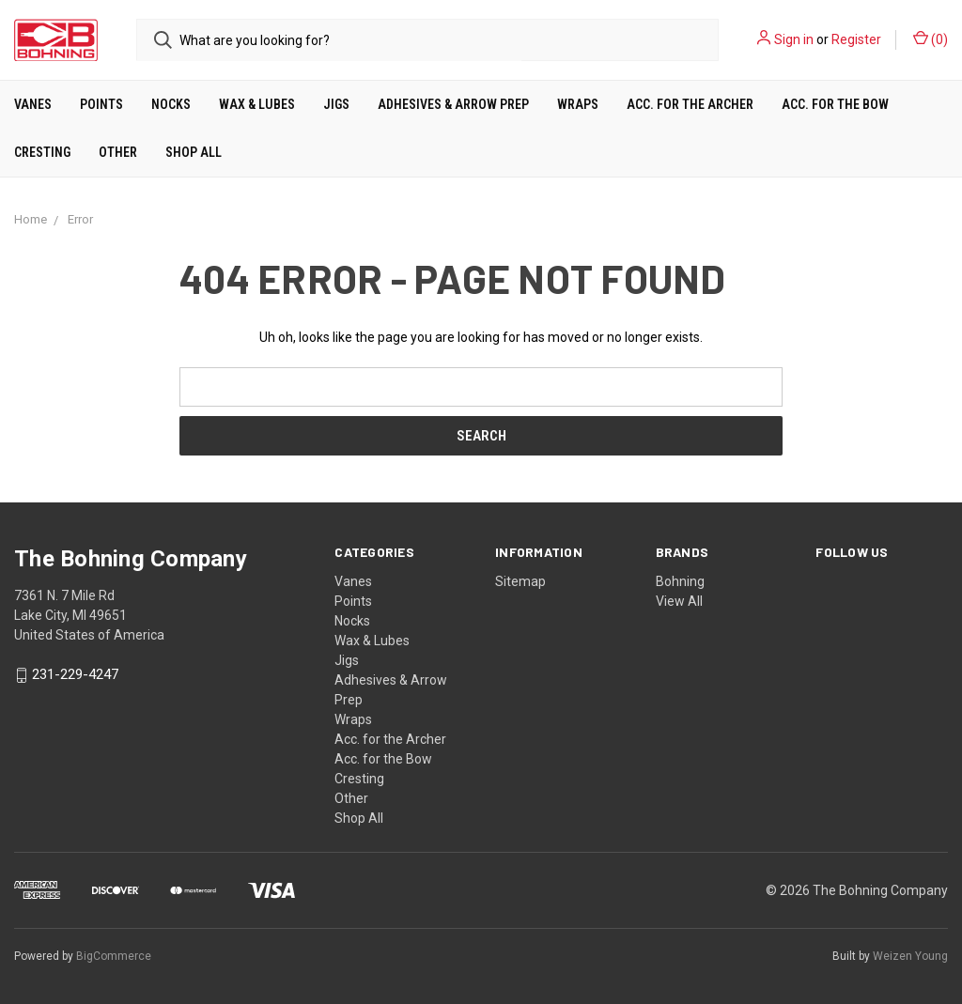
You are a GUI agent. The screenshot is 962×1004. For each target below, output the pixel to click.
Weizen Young (910, 956)
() (930, 38)
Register (856, 39)
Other (118, 152)
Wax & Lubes (257, 104)
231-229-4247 (75, 675)
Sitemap (520, 581)
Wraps (577, 104)
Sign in (794, 39)
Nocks (171, 104)
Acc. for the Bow (835, 104)
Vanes (33, 104)
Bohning (680, 581)
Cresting (42, 152)
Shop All (193, 152)
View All (679, 601)
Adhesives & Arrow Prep (453, 104)
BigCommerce (113, 956)
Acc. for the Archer (690, 104)
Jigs (336, 104)
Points (101, 104)
